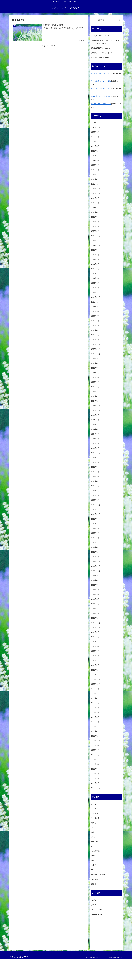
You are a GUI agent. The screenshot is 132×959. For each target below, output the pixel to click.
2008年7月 (95, 755)
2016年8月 (95, 311)
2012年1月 (95, 557)
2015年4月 (95, 382)
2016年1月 (95, 340)
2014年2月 (95, 443)
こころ (93, 808)
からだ (93, 804)
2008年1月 (95, 783)
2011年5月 (95, 594)
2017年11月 (95, 240)
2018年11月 (95, 189)
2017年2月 (95, 283)
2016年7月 (95, 316)
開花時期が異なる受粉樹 (100, 57)
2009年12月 (95, 675)
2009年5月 (95, 708)
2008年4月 (95, 769)
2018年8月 (95, 203)
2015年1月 (95, 396)
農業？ (93, 884)
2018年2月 (95, 226)
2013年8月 (95, 467)
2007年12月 (95, 788)
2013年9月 (95, 462)
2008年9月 (95, 745)
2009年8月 (95, 693)
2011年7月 (95, 585)
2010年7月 (95, 642)
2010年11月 (95, 623)
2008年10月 (95, 741)
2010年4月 (95, 656)
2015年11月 (95, 349)
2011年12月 (95, 561)
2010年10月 (95, 627)
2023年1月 (95, 137)
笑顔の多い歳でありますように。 (103, 53)
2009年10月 (95, 684)
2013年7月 (95, 472)
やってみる (95, 818)
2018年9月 (95, 198)
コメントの (97, 909)
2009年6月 (95, 703)
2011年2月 (95, 608)
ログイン (94, 900)
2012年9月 (95, 519)
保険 (93, 837)
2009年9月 (95, 689)
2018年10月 (95, 193)
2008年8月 (95, 750)
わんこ (93, 823)
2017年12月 (95, 236)
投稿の (95, 905)
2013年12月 (95, 453)
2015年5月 (95, 377)
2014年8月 (95, 420)
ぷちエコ (94, 813)
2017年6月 (95, 264)
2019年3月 (95, 170)
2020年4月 (95, 146)
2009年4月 (95, 712)
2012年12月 (95, 505)
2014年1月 (95, 448)
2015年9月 (95, 358)
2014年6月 (95, 429)
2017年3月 (95, 278)
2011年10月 (95, 571)
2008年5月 (95, 764)
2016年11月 (95, 297)
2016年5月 (95, 321)
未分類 (93, 865)
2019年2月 (95, 174)
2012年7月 (95, 528)
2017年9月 (95, 250)
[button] (120, 20)
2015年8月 (95, 363)
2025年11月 (95, 127)
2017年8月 (95, 255)
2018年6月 (95, 212)
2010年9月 (95, 632)
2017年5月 (95, 269)
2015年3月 (95, 387)
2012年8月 (95, 524)
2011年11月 (95, 566)
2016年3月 (95, 330)
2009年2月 (95, 722)
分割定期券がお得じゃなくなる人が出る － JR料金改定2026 (106, 41)
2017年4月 (95, 274)
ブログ (93, 827)
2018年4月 (95, 217)
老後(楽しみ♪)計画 (98, 875)
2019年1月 (95, 179)
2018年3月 (95, 222)
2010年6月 (95, 646)
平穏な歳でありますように (101, 36)
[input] (106, 20)
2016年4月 (95, 325)
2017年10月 (95, 245)
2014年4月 (95, 439)
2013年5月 (95, 481)
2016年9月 (95, 307)
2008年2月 (95, 778)
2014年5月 (95, 434)
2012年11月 (95, 509)
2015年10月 (95, 354)
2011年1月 (95, 613)
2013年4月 (95, 486)
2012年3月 (95, 547)
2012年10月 (95, 514)
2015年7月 (95, 368)
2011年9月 (95, 576)
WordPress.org (96, 914)
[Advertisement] (48, 60)
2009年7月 (95, 698)
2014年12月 (95, 401)
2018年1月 (95, 231)
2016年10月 (95, 302)
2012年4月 (95, 542)
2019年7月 (95, 156)
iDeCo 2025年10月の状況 (100, 48)
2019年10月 (95, 151)
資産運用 (94, 879)
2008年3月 (95, 774)
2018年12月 (95, 184)
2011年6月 (95, 590)
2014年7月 (95, 425)
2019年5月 (95, 160)
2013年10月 (95, 458)
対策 (93, 860)
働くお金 (94, 842)
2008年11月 (95, 736)
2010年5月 (95, 651)
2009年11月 (95, 679)
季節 (93, 856)
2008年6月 (95, 759)
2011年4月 (95, 599)
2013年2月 (95, 495)
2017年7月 (95, 259)
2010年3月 (95, 660)
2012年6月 (95, 533)
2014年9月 (95, 415)
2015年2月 (95, 391)
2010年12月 (95, 618)
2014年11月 (95, 406)
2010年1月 (95, 670)
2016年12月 (95, 292)
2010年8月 (95, 637)
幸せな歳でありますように (101, 73)
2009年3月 (95, 717)
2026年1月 (95, 123)
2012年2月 (95, 552)
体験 (93, 832)
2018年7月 (95, 208)
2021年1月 (95, 141)
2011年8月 (95, 580)
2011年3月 (95, 604)
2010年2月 (95, 665)
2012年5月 (95, 538)
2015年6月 (95, 373)
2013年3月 (95, 491)
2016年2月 (95, 335)
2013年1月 (95, 500)
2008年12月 (95, 731)
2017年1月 (95, 288)
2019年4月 (95, 165)
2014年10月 (95, 410)
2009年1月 (95, 726)
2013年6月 (95, 476)
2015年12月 (95, 344)
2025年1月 (95, 132)
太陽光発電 (95, 851)
